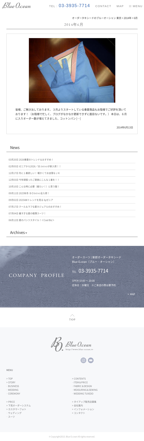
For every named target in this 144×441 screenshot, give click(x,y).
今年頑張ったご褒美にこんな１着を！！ (34, 179)
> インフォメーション (83, 409)
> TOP (9, 378)
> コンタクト (78, 413)
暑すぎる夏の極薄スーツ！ (27, 213)
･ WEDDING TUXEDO (82, 393)
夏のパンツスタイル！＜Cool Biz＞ (31, 220)
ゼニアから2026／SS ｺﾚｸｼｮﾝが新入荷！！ (35, 166)
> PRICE (10, 401)
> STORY (10, 382)
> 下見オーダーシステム (18, 405)
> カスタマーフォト (16, 409)
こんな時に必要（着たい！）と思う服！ (34, 186)
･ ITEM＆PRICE (80, 382)
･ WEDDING (12, 390)
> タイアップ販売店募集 (84, 401)
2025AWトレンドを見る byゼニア (31, 200)
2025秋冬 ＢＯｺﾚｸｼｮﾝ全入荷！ (29, 193)
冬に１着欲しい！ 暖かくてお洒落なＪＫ (34, 173)
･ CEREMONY (13, 393)
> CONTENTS (79, 378)
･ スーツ (10, 416)
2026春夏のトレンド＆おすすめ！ (31, 159)
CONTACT (103, 6)
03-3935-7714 (74, 5)
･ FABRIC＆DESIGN (82, 386)
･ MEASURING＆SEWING (85, 390)
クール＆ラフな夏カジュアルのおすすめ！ (35, 206)
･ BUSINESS (12, 386)
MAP (120, 6)
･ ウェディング (14, 413)
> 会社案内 (77, 405)
